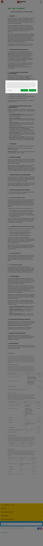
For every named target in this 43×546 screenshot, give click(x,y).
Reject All (24, 90)
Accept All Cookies (32, 90)
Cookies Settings (9, 90)
